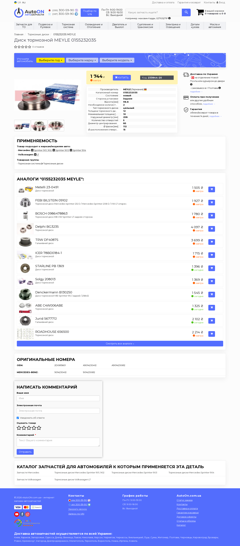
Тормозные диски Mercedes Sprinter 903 (134, 472)
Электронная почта (29, 405)
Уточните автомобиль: (25, 60)
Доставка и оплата (163, 2)
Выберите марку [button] (82, 60)
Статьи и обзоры (186, 521)
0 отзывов (38, 46)
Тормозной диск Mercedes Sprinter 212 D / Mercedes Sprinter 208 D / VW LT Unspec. (81, 203)
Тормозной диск (44, 230)
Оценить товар (26, 423)
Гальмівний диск (44, 243)
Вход (220, 2)
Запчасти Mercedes (28, 472)
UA (17, 2)
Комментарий (26, 435)
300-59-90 (61, 10)
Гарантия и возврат (189, 2)
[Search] (186, 12)
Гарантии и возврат (188, 512)
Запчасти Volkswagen (29, 479)
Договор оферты (186, 516)
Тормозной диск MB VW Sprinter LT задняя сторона (63, 217)
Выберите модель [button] (117, 60)
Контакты (209, 2)
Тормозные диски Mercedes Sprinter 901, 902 (79, 472)
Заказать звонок (77, 509)
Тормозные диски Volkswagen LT (72, 479)
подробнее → (196, 91)
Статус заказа (184, 500)
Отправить (25, 451)
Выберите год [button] (50, 60)
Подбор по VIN (89, 12)
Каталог (181, 525)
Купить (122, 77)
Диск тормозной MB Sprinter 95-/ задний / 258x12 (62, 295)
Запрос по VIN (76, 513)
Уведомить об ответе (31, 417)
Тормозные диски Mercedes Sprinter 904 (191, 472)
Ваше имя (23, 392)
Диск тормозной (44, 190)
